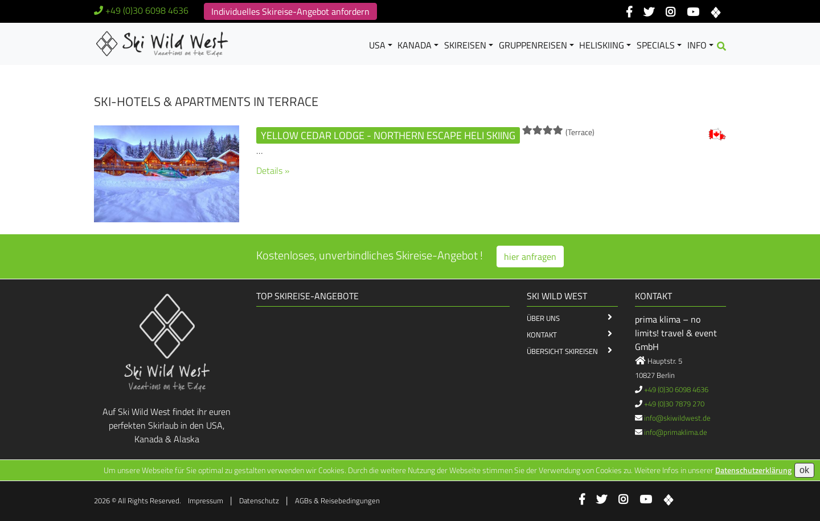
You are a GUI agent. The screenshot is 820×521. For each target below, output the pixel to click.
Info (697, 45)
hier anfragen (530, 256)
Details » (272, 170)
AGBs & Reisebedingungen (337, 500)
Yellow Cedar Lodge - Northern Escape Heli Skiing (388, 135)
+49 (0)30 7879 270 (674, 403)
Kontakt (542, 334)
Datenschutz (259, 500)
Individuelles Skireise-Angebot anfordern (290, 11)
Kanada (414, 45)
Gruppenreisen (533, 45)
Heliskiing (601, 45)
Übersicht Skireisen (562, 351)
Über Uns (543, 318)
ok (804, 470)
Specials (656, 45)
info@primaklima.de (675, 432)
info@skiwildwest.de (677, 418)
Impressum (205, 500)
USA (377, 45)
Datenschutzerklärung (753, 470)
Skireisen (465, 45)
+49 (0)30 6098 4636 (146, 10)
